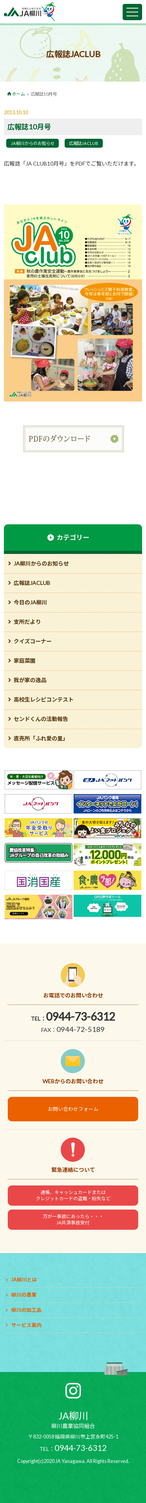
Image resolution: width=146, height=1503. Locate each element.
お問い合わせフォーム (73, 1109)
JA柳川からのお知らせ (33, 143)
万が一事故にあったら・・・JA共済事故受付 (73, 1219)
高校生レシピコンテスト (44, 699)
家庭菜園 (24, 660)
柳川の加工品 (26, 1310)
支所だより (27, 621)
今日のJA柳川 (30, 602)
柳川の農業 (24, 1295)
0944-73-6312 (80, 1016)
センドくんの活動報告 (41, 719)
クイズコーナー (33, 641)
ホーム (18, 93)
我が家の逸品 (30, 680)
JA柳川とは (24, 1280)
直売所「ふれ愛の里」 (41, 738)
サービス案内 (26, 1325)
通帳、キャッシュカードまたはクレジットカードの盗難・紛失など (73, 1195)
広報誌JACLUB (84, 143)
